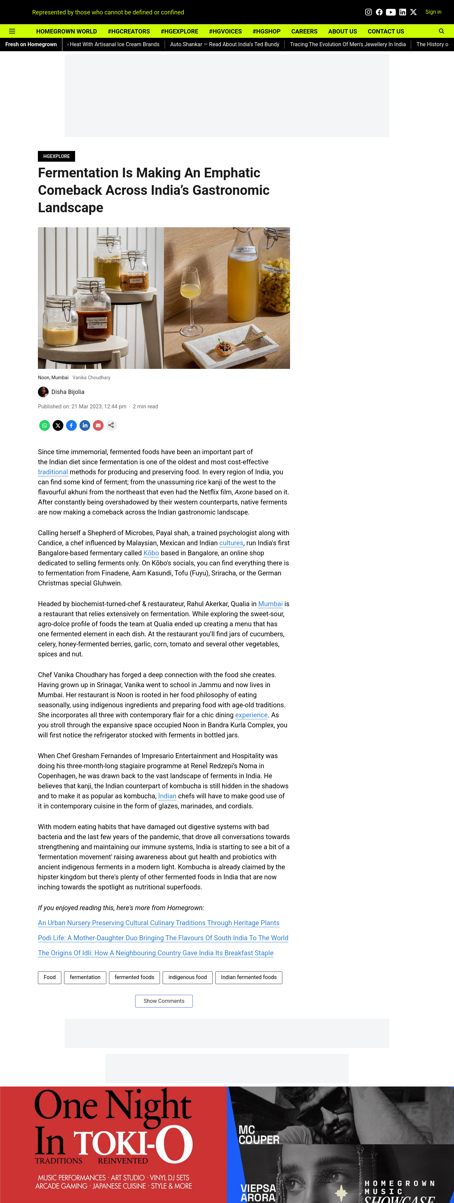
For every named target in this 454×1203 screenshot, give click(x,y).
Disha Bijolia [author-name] (67, 391)
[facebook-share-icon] (71, 429)
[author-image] (43, 392)
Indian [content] (167, 796)
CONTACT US (386, 31)
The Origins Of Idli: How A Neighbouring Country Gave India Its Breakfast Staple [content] (155, 953)
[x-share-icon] (58, 429)
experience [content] (251, 715)
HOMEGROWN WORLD (66, 31)
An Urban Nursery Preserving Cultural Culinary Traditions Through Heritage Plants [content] (159, 923)
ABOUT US (342, 31)
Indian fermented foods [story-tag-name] (249, 977)
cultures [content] (231, 543)
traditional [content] (53, 472)
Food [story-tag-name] (50, 977)
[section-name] (56, 156)
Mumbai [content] (270, 604)
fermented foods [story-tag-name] (134, 977)
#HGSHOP (266, 31)
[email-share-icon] (98, 429)
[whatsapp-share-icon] (44, 429)
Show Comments (164, 1001)
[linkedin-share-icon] (84, 429)
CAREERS (304, 31)
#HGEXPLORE (179, 31)
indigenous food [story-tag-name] (187, 977)
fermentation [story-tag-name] (85, 977)
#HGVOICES (225, 31)
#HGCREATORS (129, 31)
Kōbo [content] (151, 553)
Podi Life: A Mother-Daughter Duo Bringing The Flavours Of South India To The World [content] (163, 938)
